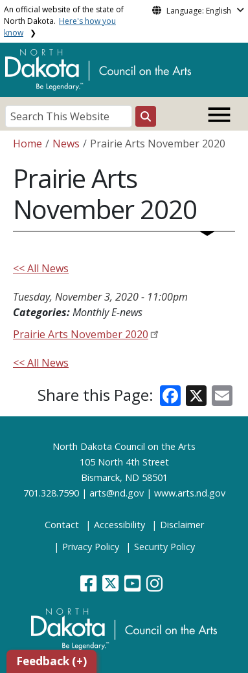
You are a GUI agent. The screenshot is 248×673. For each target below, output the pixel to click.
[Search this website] (145, 116)
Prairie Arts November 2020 (80, 334)
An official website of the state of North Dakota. (64, 21)
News (66, 143)
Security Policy (164, 546)
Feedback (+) (51, 661)
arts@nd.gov (116, 493)
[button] (89, 587)
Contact (62, 524)
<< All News (41, 268)
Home (27, 143)
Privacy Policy (90, 546)
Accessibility (119, 524)
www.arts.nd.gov (189, 493)
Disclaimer (182, 524)
